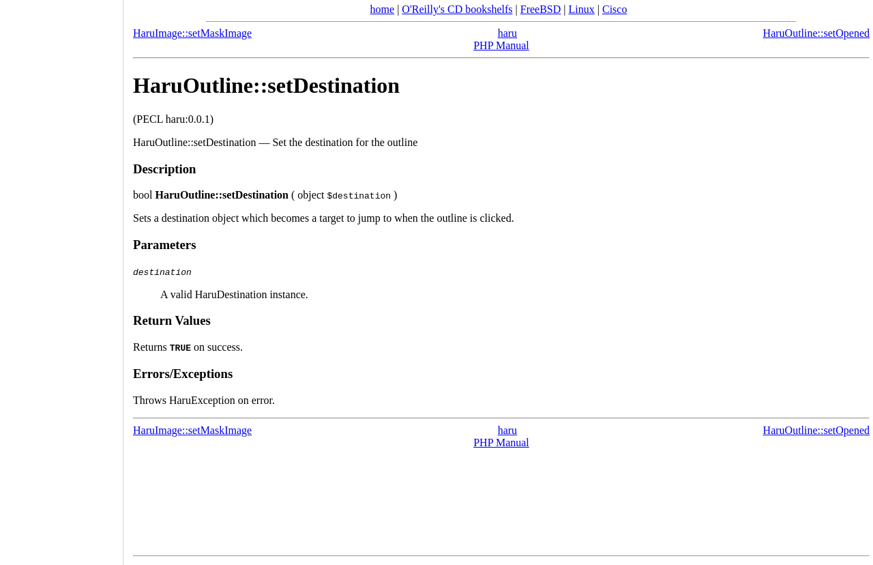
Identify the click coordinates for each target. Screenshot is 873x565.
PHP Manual (501, 45)
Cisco (614, 9)
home (382, 9)
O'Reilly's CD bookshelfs (457, 9)
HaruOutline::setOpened (816, 33)
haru (507, 33)
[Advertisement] (61, 277)
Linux (582, 9)
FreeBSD (540, 9)
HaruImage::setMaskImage (192, 33)
